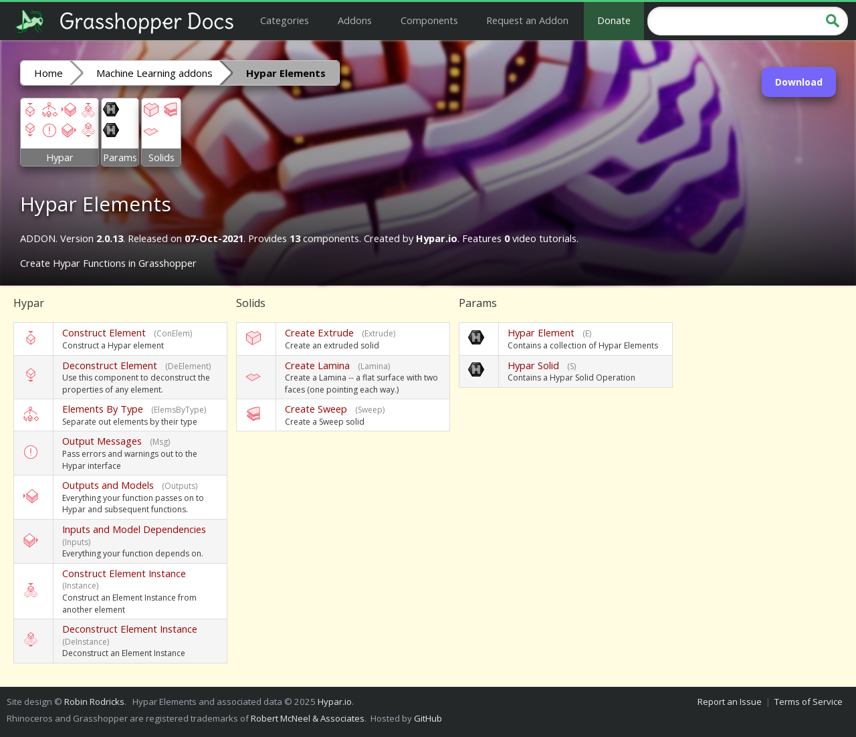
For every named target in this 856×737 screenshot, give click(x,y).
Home (48, 73)
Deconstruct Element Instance (129, 628)
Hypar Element (541, 332)
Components (429, 20)
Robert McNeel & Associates (307, 718)
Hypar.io (335, 702)
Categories (284, 20)
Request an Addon (527, 20)
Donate (614, 20)
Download (799, 82)
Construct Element (104, 332)
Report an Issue (730, 702)
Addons (355, 20)
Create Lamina (317, 365)
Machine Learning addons (154, 73)
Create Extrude (319, 332)
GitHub (428, 718)
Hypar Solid (533, 365)
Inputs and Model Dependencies (134, 529)
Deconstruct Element (109, 365)
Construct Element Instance (124, 573)
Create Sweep (316, 408)
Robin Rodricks (94, 702)
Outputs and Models (108, 485)
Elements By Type (102, 408)
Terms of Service (808, 702)
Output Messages (102, 440)
